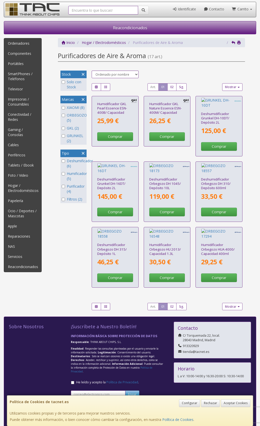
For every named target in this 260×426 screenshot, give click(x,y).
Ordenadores (18, 43)
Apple (12, 226)
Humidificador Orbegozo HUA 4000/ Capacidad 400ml (218, 219)
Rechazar (210, 403)
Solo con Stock (71, 84)
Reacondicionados (130, 27)
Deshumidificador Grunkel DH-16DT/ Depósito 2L (111, 164)
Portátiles (16, 63)
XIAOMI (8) (73, 107)
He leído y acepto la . (107, 352)
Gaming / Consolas (15, 132)
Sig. (181, 87)
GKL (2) (70, 128)
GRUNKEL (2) (72, 138)
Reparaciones (19, 236)
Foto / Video (18, 175)
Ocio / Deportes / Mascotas (22, 213)
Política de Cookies (177, 419)
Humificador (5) (73, 176)
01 (163, 87)
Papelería (15, 200)
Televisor (15, 89)
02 (172, 87)
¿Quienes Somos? (85, 394)
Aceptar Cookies (236, 403)
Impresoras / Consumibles (18, 102)
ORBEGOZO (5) (73, 118)
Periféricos (16, 155)
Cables (13, 144)
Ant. (153, 87)
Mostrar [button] (232, 87)
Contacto (214, 9)
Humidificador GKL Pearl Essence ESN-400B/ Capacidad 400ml (112, 110)
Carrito (242, 9)
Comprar (115, 136)
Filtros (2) (72, 199)
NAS (11, 246)
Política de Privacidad (122, 352)
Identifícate (184, 9)
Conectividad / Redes (19, 117)
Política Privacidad (86, 384)
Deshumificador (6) (73, 163)
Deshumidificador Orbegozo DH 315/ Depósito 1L (112, 219)
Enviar (132, 364)
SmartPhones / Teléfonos (20, 76)
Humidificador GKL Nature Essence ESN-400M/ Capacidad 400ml (165, 110)
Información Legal (137, 378)
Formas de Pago (136, 389)
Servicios (15, 256)
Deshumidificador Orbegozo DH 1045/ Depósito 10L (165, 164)
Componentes (19, 53)
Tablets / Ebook (21, 165)
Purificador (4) (73, 189)
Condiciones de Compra (90, 389)
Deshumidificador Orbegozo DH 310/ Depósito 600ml (216, 164)
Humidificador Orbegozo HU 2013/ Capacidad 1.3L (165, 219)
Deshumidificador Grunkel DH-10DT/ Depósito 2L (215, 108)
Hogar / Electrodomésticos (23, 188)
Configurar (189, 403)
